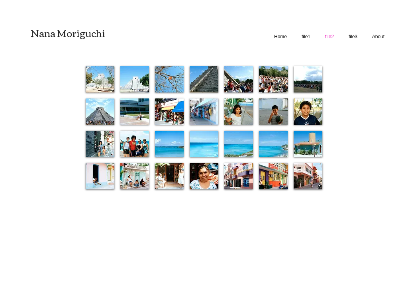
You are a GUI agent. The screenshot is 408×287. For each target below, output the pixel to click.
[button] (100, 79)
